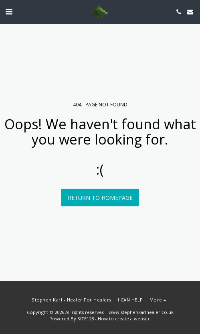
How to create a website (124, 319)
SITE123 (85, 319)
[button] (9, 11)
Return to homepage (100, 198)
